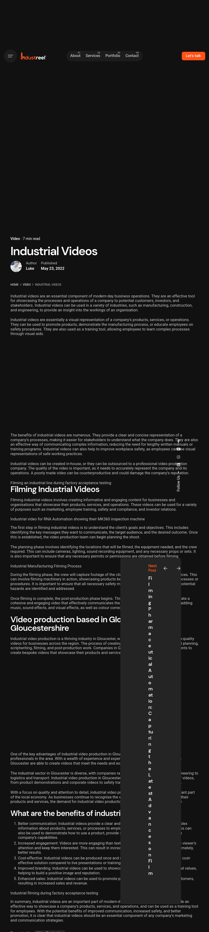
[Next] (178, 568)
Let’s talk (193, 55)
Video (15, 239)
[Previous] (165, 568)
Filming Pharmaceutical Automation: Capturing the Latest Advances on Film (150, 725)
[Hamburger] (10, 56)
